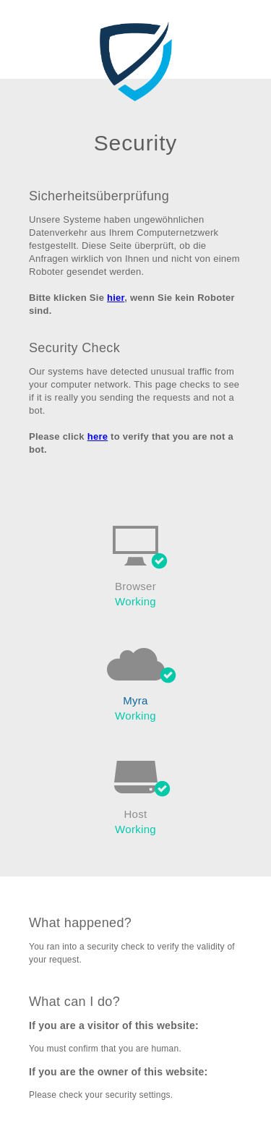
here (97, 436)
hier (115, 297)
